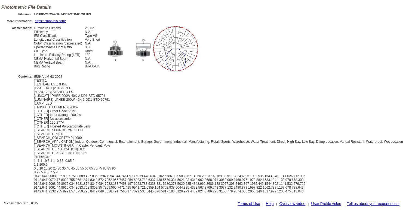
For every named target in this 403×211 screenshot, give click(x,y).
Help (270, 203)
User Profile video (326, 203)
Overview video (292, 203)
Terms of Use (249, 203)
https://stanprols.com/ (50, 21)
